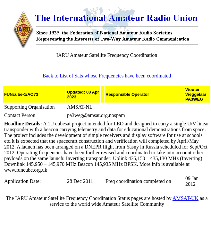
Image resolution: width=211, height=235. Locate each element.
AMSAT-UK (185, 198)
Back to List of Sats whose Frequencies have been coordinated (107, 75)
